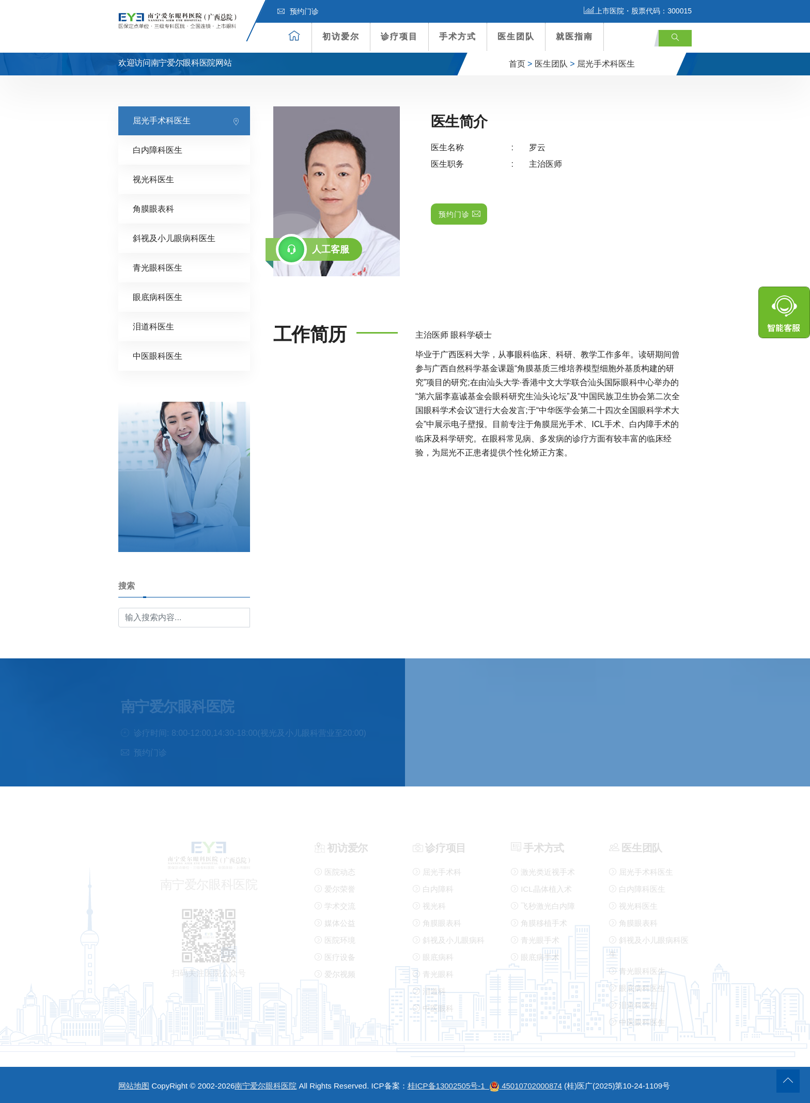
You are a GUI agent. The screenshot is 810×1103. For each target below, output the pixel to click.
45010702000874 (532, 1085)
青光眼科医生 (157, 267)
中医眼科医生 (157, 355)
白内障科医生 (157, 149)
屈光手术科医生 (606, 63)
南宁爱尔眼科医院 (266, 1085)
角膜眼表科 (153, 208)
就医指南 (574, 36)
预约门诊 (298, 11)
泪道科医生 (153, 326)
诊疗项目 (399, 36)
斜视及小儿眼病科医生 (174, 237)
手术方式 (457, 36)
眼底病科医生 (157, 296)
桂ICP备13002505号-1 (455, 1085)
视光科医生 (153, 179)
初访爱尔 (341, 36)
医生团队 (516, 36)
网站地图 (133, 1085)
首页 (517, 63)
